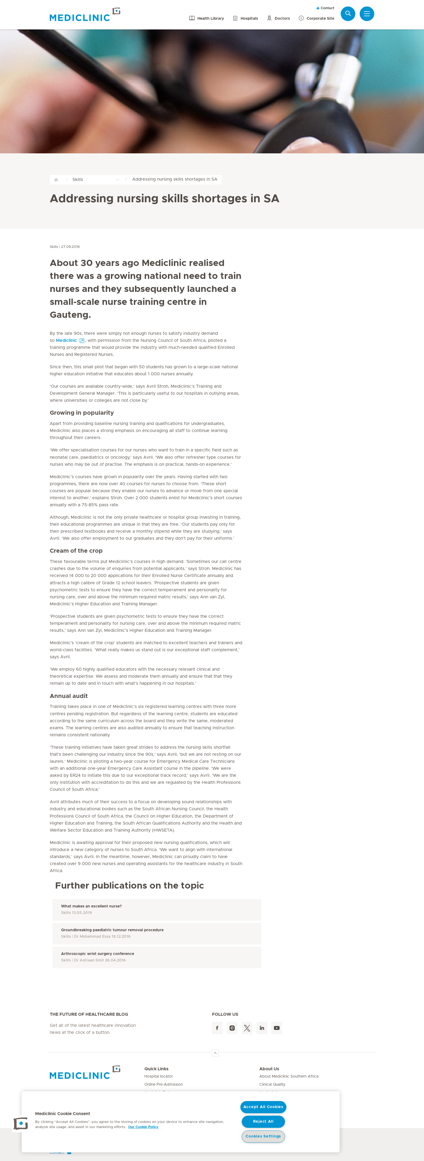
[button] (20, 1123)
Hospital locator (158, 1076)
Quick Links (156, 1069)
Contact (325, 8)
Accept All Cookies (263, 1107)
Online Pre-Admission (163, 1084)
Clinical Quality (272, 1084)
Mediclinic (66, 340)
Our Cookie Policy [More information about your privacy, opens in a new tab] (143, 1127)
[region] (181, 1121)
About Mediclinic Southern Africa (289, 1076)
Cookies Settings (263, 1136)
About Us (269, 1069)
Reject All (263, 1121)
